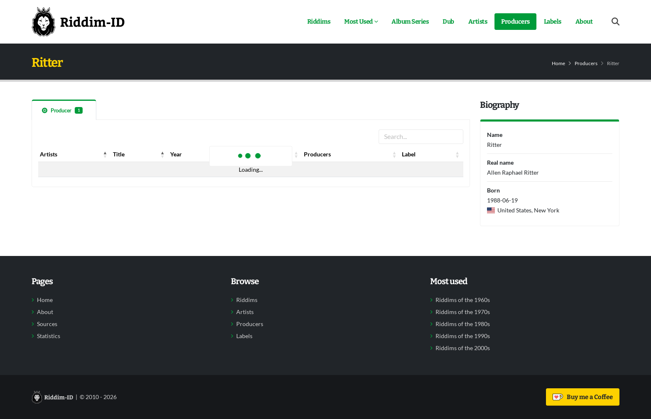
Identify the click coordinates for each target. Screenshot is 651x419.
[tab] (64, 110)
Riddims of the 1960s (463, 300)
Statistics (48, 336)
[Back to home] (78, 22)
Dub (448, 21)
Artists (477, 21)
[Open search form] (615, 22)
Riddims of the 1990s (463, 336)
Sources (47, 324)
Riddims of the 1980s (463, 324)
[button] (105, 154)
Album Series (410, 21)
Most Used (358, 21)
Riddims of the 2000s (463, 348)
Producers (515, 21)
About (584, 21)
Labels (552, 21)
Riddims (318, 21)
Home (558, 63)
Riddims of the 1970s (463, 312)
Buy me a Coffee (583, 397)
